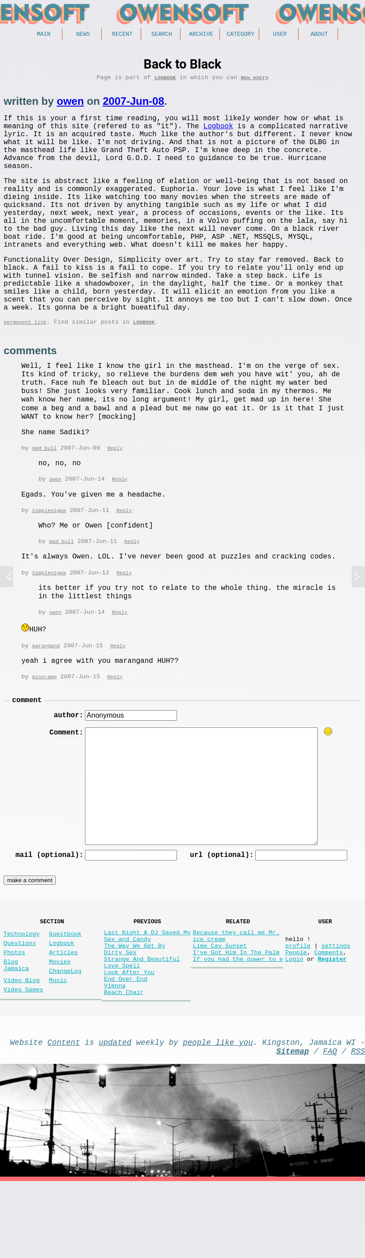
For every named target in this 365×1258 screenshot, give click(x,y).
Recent (122, 35)
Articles (63, 1011)
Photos (14, 1011)
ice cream (209, 996)
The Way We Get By (134, 1004)
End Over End (125, 1046)
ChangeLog (65, 1033)
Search (161, 35)
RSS (358, 1125)
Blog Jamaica (16, 1026)
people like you (218, 1115)
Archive (201, 35)
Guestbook (65, 989)
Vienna (115, 1055)
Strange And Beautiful (142, 1021)
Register (332, 1021)
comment (27, 749)
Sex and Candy (127, 996)
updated (115, 1115)
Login (294, 1021)
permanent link (25, 367)
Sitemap (292, 1125)
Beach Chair (124, 1063)
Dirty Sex (120, 1013)
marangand (46, 693)
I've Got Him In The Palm (236, 1013)
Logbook (165, 80)
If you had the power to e (238, 1021)
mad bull (44, 494)
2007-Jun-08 (133, 104)
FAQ (330, 1125)
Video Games (23, 1055)
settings (335, 1004)
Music (58, 1044)
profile (298, 1004)
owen (70, 104)
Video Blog (22, 1044)
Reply (115, 494)
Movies (60, 1022)
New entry (254, 80)
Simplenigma (49, 557)
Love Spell (122, 1029)
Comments (328, 1013)
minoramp (44, 725)
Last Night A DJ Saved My (147, 987)
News (83, 35)
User (280, 35)
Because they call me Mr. (236, 987)
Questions (20, 1000)
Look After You (129, 1038)
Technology (22, 989)
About (319, 35)
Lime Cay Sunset (220, 1004)
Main (43, 35)
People (296, 1013)
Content (63, 1115)
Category (240, 35)
